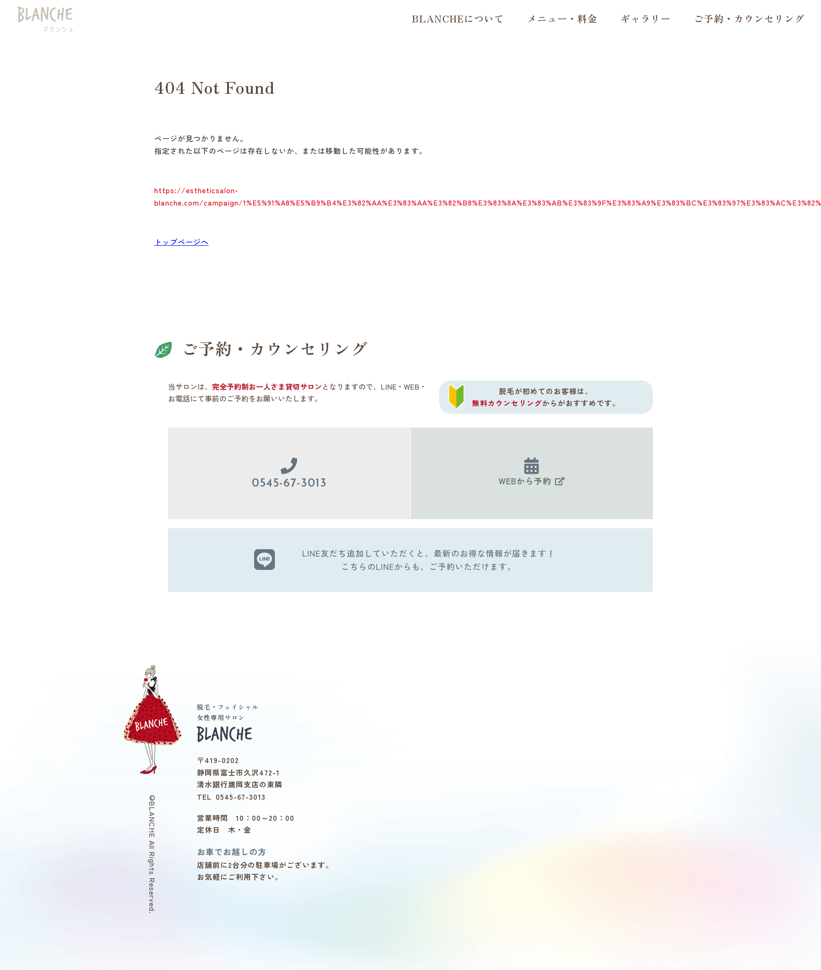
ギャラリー (645, 18)
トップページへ (181, 241)
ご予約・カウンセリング (749, 18)
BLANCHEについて (458, 18)
